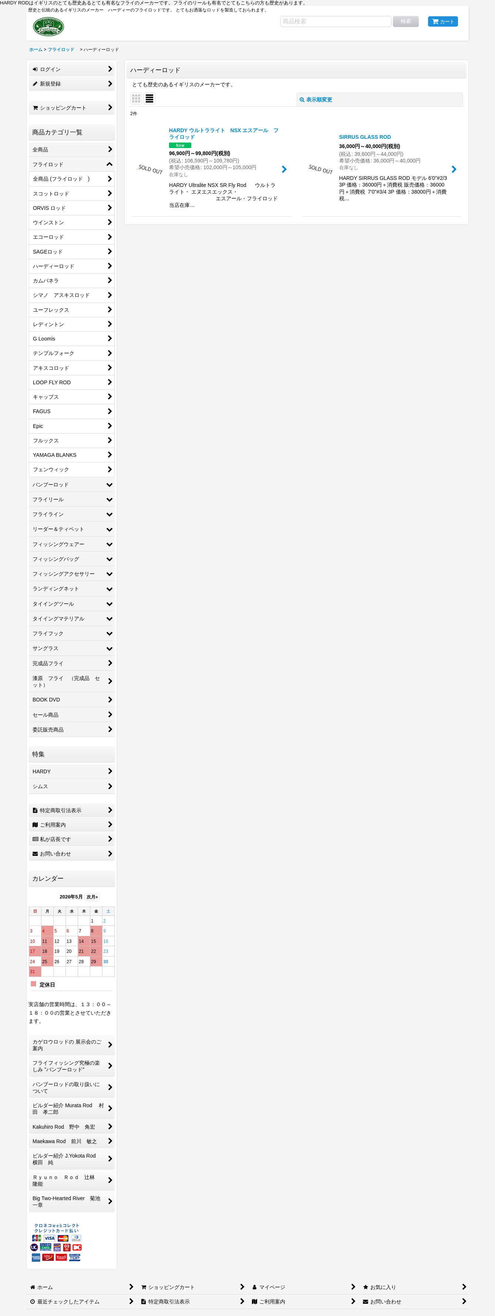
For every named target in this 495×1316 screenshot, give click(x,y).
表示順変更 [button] (316, 100)
